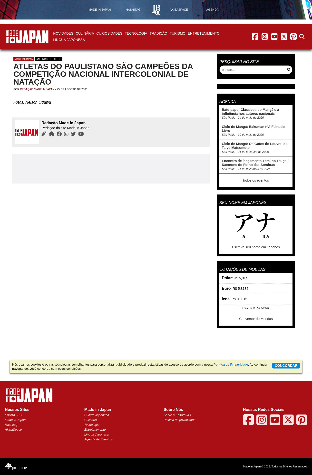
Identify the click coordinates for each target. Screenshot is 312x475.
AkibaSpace (13, 429)
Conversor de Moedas (256, 319)
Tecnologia (136, 33)
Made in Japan (24, 59)
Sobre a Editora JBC (178, 415)
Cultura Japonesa (96, 415)
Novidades (63, 33)
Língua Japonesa (69, 40)
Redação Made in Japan (37, 89)
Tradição (158, 33)
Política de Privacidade (231, 364)
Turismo (177, 33)
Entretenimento (204, 33)
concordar (286, 366)
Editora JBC (13, 415)
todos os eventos (256, 180)
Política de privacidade (179, 420)
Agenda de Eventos (98, 439)
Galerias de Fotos (48, 59)
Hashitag (11, 425)
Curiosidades (109, 33)
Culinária (85, 33)
